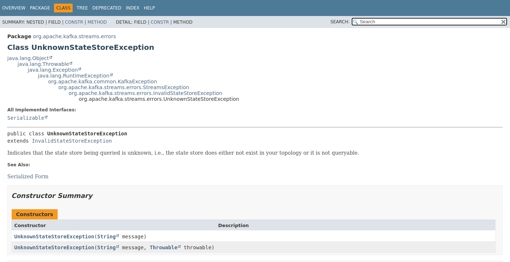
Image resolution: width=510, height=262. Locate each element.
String (106, 236)
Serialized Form (28, 176)
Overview (14, 8)
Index (133, 8)
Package (40, 8)
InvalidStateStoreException (72, 141)
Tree (82, 8)
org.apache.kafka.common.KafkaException (102, 81)
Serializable (25, 118)
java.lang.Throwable (43, 64)
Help (149, 8)
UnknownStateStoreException (54, 236)
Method (97, 22)
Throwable (163, 247)
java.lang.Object (28, 58)
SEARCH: (340, 21)
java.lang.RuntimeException (73, 76)
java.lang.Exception (53, 70)
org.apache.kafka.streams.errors (74, 36)
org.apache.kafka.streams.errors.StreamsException (123, 87)
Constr (74, 22)
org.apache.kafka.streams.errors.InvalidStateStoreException (145, 93)
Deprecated (106, 8)
